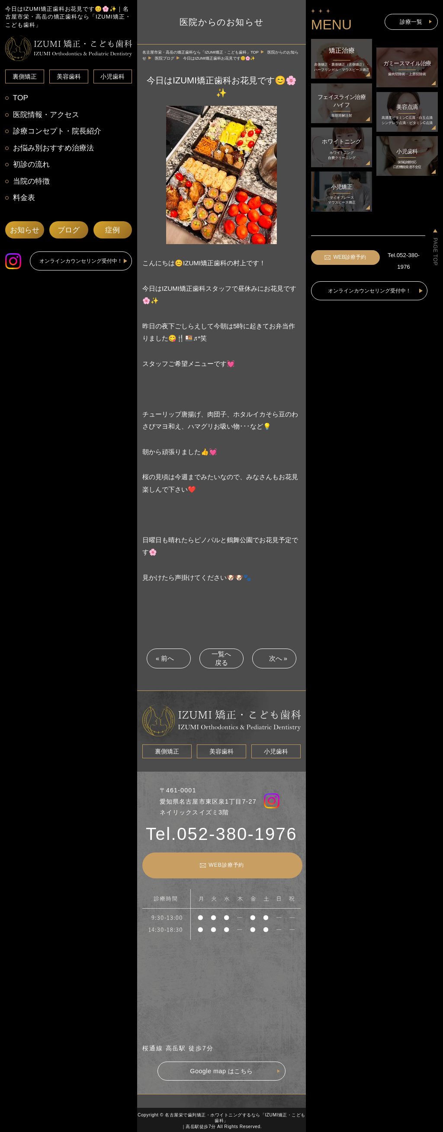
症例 (112, 233)
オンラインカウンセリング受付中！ (80, 264)
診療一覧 (411, 21)
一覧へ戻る (221, 658)
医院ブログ (164, 58)
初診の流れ (31, 166)
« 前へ (164, 658)
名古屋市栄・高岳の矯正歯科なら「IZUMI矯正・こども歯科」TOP (200, 52)
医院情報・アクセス (47, 115)
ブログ (69, 233)
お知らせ (24, 233)
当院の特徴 (31, 183)
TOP (20, 97)
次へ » (278, 658)
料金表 (23, 200)
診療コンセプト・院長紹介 (59, 132)
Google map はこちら (221, 1070)
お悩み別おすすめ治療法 (55, 149)
